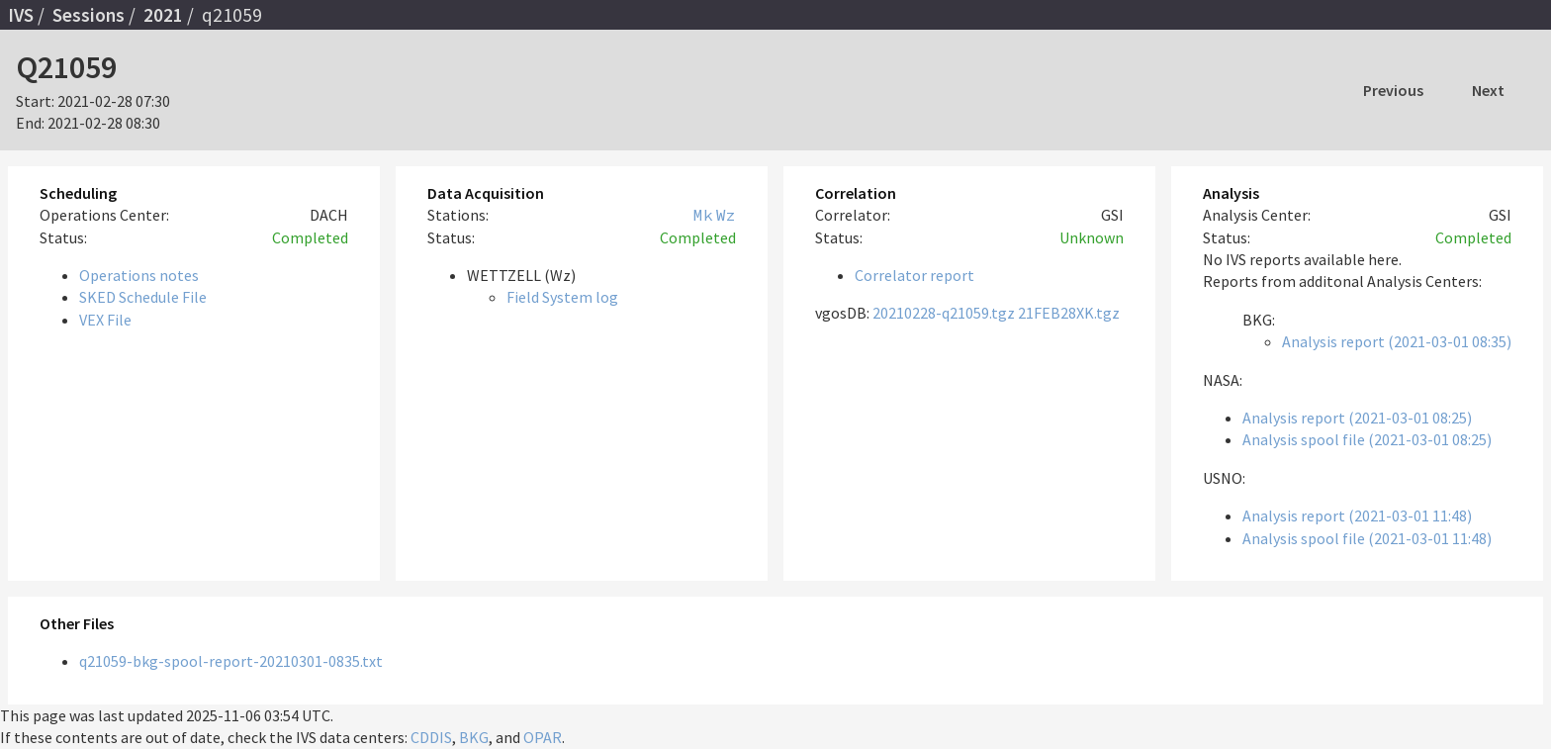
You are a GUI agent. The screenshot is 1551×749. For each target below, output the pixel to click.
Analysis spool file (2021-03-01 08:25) (1367, 439)
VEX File (105, 319)
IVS (21, 15)
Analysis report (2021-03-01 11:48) (1357, 515)
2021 (163, 15)
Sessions (88, 15)
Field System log (562, 297)
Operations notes (139, 275)
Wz (726, 215)
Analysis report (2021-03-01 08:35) (1396, 341)
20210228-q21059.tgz (943, 313)
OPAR (542, 737)
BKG (474, 737)
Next (1488, 90)
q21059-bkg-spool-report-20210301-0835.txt (231, 661)
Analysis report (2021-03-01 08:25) (1357, 417)
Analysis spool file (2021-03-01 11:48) (1367, 538)
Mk (703, 215)
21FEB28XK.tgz (1069, 313)
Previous (1393, 90)
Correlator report (914, 275)
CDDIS (431, 737)
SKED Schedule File (143, 297)
